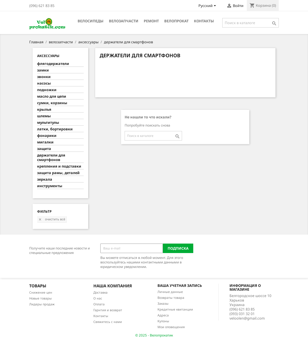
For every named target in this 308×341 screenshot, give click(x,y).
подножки (46, 90)
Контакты (204, 20)
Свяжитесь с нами (107, 322)
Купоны (163, 321)
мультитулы (48, 122)
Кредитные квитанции (175, 309)
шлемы (44, 116)
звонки (44, 76)
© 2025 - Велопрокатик (154, 335)
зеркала (44, 179)
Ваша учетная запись (179, 285)
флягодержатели (53, 63)
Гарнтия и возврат (107, 310)
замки (43, 70)
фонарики (46, 135)
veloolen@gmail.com (247, 318)
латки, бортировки (55, 129)
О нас (97, 298)
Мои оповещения (171, 327)
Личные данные (170, 292)
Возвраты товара (170, 297)
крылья (44, 109)
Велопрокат (176, 20)
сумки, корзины (52, 103)
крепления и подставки (59, 166)
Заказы (163, 303)
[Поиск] (250, 23)
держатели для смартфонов (51, 157)
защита (44, 148)
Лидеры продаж (42, 304)
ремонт (151, 20)
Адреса (163, 315)
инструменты (49, 186)
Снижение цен (40, 292)
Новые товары (40, 298)
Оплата (99, 304)
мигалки (45, 142)
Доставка (100, 292)
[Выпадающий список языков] (208, 6)
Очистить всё (51, 219)
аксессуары (48, 55)
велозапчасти (123, 20)
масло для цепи (51, 96)
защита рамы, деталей (58, 172)
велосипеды (90, 20)
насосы (44, 83)
